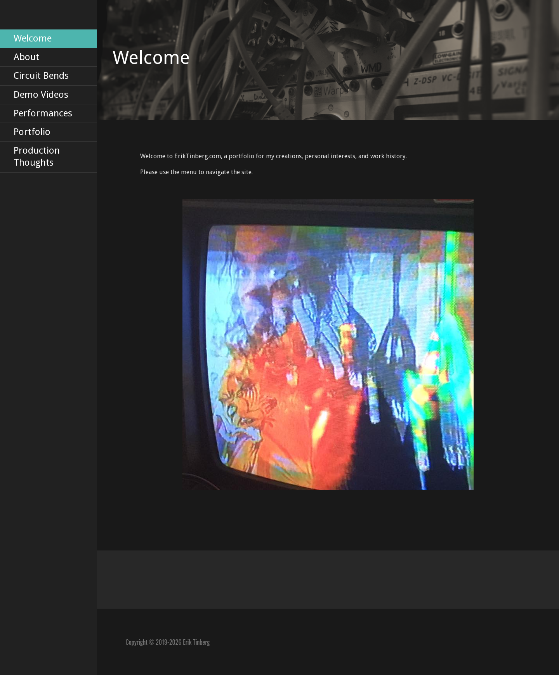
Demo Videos (41, 94)
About (26, 57)
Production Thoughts (37, 156)
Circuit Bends (41, 75)
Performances (43, 113)
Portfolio (32, 131)
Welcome (33, 38)
